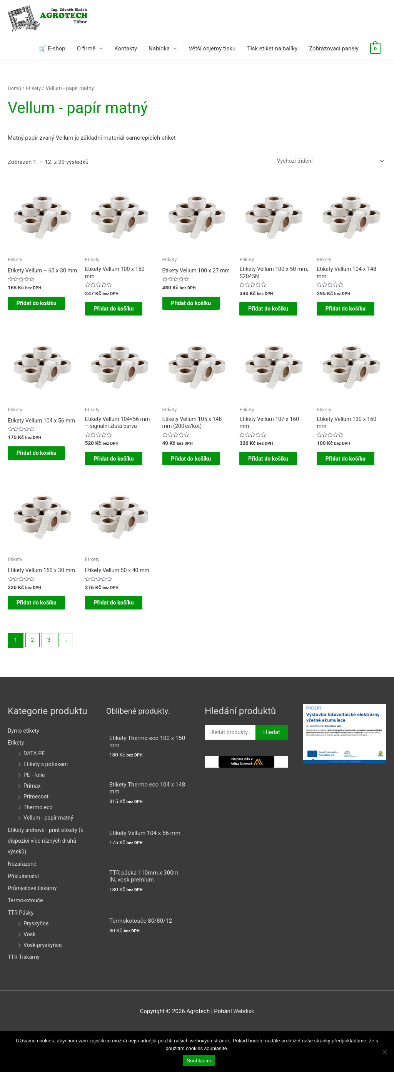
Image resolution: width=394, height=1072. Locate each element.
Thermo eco (38, 846)
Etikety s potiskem (46, 803)
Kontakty (125, 49)
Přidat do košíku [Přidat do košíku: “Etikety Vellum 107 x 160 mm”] (266, 477)
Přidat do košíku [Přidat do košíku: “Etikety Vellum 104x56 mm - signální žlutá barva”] (112, 477)
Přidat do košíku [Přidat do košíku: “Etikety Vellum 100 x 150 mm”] (112, 316)
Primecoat (36, 836)
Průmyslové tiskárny (33, 928)
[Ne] (384, 1051)
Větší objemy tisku (212, 49)
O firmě (86, 49)
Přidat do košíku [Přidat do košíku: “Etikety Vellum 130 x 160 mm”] (344, 477)
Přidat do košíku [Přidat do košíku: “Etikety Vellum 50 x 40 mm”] (112, 631)
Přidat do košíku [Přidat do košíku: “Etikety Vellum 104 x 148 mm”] (344, 316)
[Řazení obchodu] (326, 162)
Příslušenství (24, 915)
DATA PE (34, 793)
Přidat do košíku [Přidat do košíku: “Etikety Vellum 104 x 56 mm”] (35, 477)
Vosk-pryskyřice (43, 984)
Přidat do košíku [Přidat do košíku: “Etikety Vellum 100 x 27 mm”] (189, 316)
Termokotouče (26, 940)
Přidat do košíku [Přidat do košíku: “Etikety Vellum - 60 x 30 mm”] (35, 316)
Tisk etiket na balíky (272, 49)
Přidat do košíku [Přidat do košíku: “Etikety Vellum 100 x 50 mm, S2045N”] (266, 316)
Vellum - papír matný (49, 857)
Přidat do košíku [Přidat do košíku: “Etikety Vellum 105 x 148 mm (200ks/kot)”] (189, 477)
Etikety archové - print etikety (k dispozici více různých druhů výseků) (47, 880)
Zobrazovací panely (334, 49)
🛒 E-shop (52, 49)
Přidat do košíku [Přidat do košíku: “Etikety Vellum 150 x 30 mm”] (35, 637)
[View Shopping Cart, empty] (375, 49)
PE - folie (34, 814)
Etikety (34, 89)
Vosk (29, 973)
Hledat (271, 772)
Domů (15, 89)
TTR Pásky (21, 952)
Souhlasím (199, 1061)
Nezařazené (23, 903)
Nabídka (159, 49)
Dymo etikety (24, 770)
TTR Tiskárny (24, 997)
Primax (32, 825)
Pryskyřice (36, 963)
